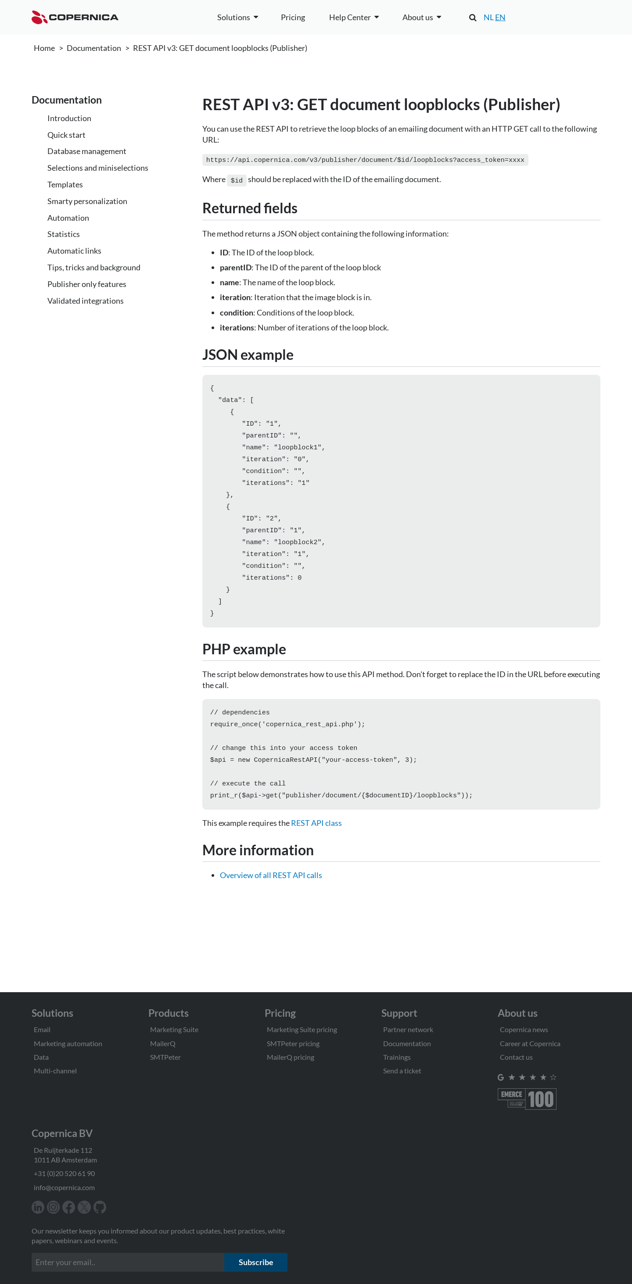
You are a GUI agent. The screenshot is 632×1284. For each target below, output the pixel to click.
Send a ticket (402, 1070)
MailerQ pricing (290, 1057)
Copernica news (524, 1029)
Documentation (94, 48)
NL (489, 17)
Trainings (397, 1057)
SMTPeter (165, 1057)
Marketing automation (68, 1043)
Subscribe (256, 1262)
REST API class (316, 845)
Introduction (69, 118)
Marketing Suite (174, 1029)
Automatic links (74, 250)
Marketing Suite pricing (302, 1029)
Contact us (516, 1057)
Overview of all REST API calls (271, 898)
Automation (68, 217)
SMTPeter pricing (293, 1043)
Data (41, 1057)
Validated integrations (85, 300)
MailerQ (163, 1043)
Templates (65, 184)
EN (500, 17)
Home (44, 48)
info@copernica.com (64, 1187)
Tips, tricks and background (93, 267)
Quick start (66, 135)
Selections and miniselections (97, 167)
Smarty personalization (87, 201)
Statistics (63, 234)
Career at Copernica (530, 1043)
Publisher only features (86, 284)
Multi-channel (55, 1070)
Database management (86, 151)
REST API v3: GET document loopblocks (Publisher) (220, 48)
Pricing (293, 17)
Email (42, 1029)
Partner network (408, 1029)
